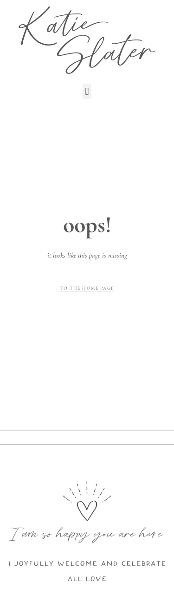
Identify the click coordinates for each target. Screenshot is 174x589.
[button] (87, 91)
